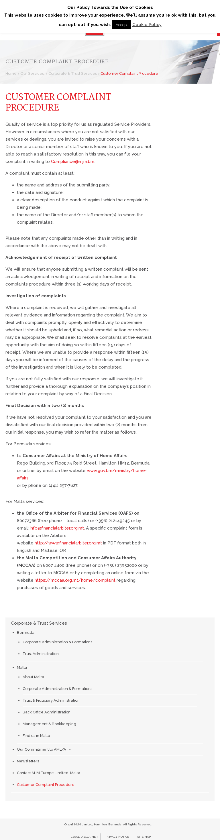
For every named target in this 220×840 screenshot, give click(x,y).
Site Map (144, 836)
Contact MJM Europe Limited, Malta (48, 773)
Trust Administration (41, 654)
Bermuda (25, 632)
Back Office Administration (46, 712)
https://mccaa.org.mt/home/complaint (75, 580)
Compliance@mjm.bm (72, 161)
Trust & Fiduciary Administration (51, 700)
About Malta (33, 677)
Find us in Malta (36, 735)
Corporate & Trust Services (72, 73)
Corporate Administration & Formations (57, 642)
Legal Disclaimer (84, 836)
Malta (22, 667)
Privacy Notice (117, 836)
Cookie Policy (147, 24)
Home (11, 73)
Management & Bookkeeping (49, 724)
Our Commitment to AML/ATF (44, 749)
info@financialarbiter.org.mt (57, 528)
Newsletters (28, 761)
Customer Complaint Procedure (45, 784)
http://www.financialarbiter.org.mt (68, 543)
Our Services (32, 73)
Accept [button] (122, 25)
